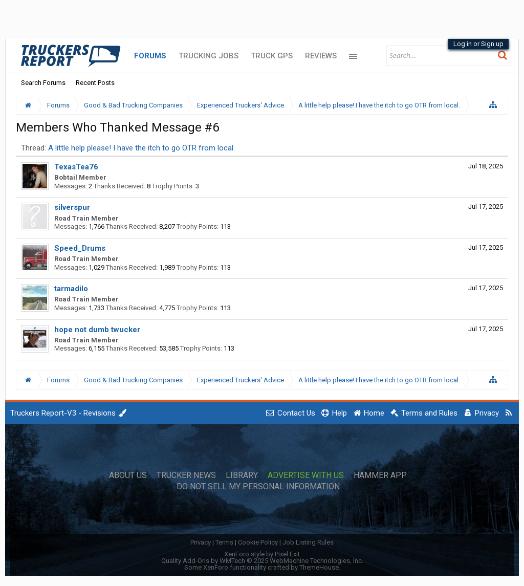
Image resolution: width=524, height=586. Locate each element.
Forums (150, 55)
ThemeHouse (319, 567)
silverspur (72, 207)
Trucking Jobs (208, 55)
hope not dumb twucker (97, 329)
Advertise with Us (306, 475)
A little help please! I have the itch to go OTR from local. (141, 148)
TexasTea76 (76, 166)
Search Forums (43, 82)
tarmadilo (71, 288)
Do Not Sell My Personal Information (258, 487)
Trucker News (186, 475)
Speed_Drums (79, 248)
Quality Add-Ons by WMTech (262, 561)
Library (242, 475)
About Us (128, 475)
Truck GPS (272, 55)
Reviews (321, 55)
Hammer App (380, 475)
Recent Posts (95, 82)
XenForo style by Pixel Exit (262, 554)
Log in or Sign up (478, 44)
